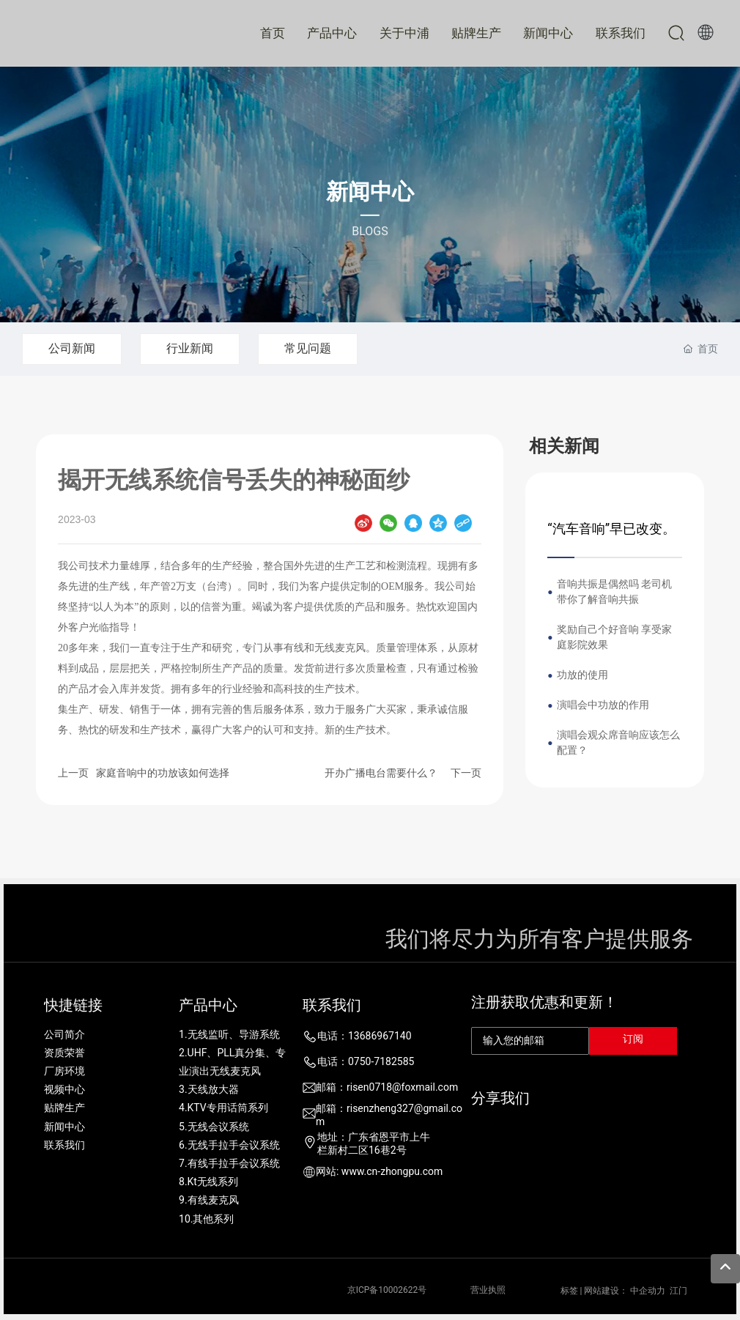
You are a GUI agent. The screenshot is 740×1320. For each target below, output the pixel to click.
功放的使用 (582, 675)
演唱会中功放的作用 (603, 705)
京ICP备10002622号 (387, 1290)
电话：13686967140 (364, 1036)
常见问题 (307, 348)
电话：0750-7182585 (365, 1061)
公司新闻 (71, 348)
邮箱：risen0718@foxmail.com (387, 1087)
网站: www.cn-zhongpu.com (379, 1171)
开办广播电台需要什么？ (381, 773)
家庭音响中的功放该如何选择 (162, 773)
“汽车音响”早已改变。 (611, 528)
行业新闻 (189, 348)
